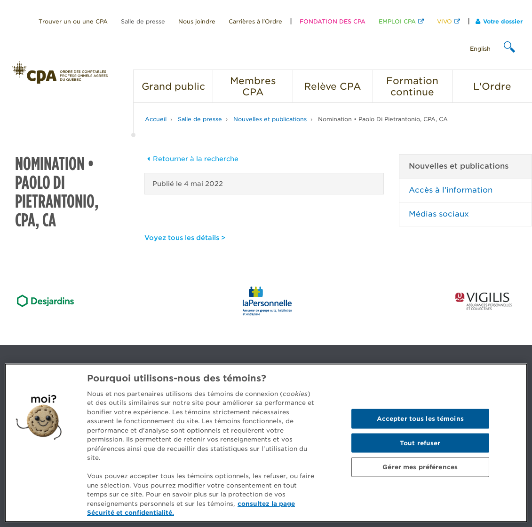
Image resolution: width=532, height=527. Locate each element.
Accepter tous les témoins (420, 418)
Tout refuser (420, 442)
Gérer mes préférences (420, 467)
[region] (266, 443)
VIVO (444, 21)
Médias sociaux (439, 213)
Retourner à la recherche (191, 159)
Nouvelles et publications (270, 119)
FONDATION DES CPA (332, 21)
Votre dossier (499, 21)
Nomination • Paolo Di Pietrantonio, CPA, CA (383, 119)
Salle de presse (143, 21)
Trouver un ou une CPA (73, 21)
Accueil (156, 119)
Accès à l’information (450, 190)
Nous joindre (196, 21)
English (480, 48)
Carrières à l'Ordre (255, 21)
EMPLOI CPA (397, 21)
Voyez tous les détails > (184, 237)
